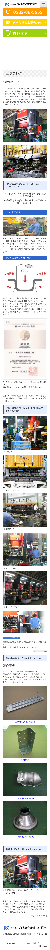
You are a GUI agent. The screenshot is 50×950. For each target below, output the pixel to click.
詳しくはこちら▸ (40, 651)
